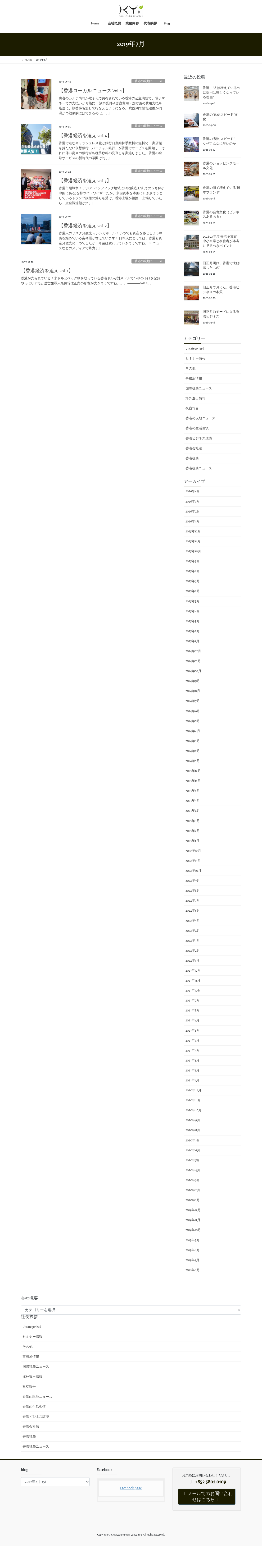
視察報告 (192, 408)
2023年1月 (192, 841)
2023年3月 (192, 821)
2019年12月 (193, 1210)
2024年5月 (192, 721)
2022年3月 (192, 940)
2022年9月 (192, 880)
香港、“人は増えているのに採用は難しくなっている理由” (221, 92)
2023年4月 (192, 810)
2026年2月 (192, 511)
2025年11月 (193, 541)
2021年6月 (192, 1030)
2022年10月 (193, 870)
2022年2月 (192, 950)
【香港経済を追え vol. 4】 (85, 135)
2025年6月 (192, 591)
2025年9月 (192, 561)
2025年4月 (192, 611)
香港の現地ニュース (148, 81)
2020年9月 (192, 1120)
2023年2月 (192, 831)
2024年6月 (192, 711)
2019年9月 (192, 1240)
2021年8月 (192, 1010)
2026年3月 (192, 501)
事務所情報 (193, 378)
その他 (190, 368)
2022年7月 (192, 900)
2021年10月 (193, 990)
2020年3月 (192, 1180)
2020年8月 (192, 1130)
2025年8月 (192, 571)
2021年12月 (193, 970)
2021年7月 (192, 1020)
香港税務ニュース (198, 468)
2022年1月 (192, 960)
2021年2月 (192, 1070)
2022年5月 (192, 921)
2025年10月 (193, 551)
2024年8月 (192, 691)
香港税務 (192, 458)
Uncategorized (194, 348)
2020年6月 (192, 1150)
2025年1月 (192, 641)
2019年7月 (192, 1260)
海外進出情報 (195, 398)
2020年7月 (192, 1140)
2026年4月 (192, 491)
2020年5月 (192, 1160)
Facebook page (131, 1488)
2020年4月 (192, 1170)
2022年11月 (193, 861)
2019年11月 (192, 1220)
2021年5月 (192, 1040)
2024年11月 (193, 661)
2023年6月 (192, 791)
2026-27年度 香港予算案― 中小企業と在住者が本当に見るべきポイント (221, 241)
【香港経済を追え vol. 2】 (85, 225)
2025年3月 (192, 621)
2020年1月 (192, 1200)
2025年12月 (193, 531)
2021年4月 (192, 1050)
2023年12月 (193, 771)
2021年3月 (192, 1060)
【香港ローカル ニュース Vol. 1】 (93, 90)
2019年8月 (192, 1250)
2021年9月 (192, 1000)
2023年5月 (192, 801)
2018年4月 (192, 1270)
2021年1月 (192, 1080)
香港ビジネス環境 (198, 438)
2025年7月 (192, 581)
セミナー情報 (195, 358)
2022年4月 (192, 930)
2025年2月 (192, 631)
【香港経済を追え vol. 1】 (47, 270)
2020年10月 (193, 1110)
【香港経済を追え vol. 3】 (85, 180)
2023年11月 (193, 781)
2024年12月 (193, 651)
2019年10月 (193, 1230)
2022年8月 (192, 890)
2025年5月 (192, 601)
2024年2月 (192, 751)
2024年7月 (192, 701)
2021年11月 (192, 980)
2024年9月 (192, 681)
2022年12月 (193, 851)
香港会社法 (193, 448)
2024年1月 (192, 761)
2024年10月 (193, 671)
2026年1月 (192, 521)
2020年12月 (193, 1090)
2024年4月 (192, 731)
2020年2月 (192, 1190)
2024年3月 (192, 741)
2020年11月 (193, 1100)
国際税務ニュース (198, 388)
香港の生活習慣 (197, 428)
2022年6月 (192, 910)
